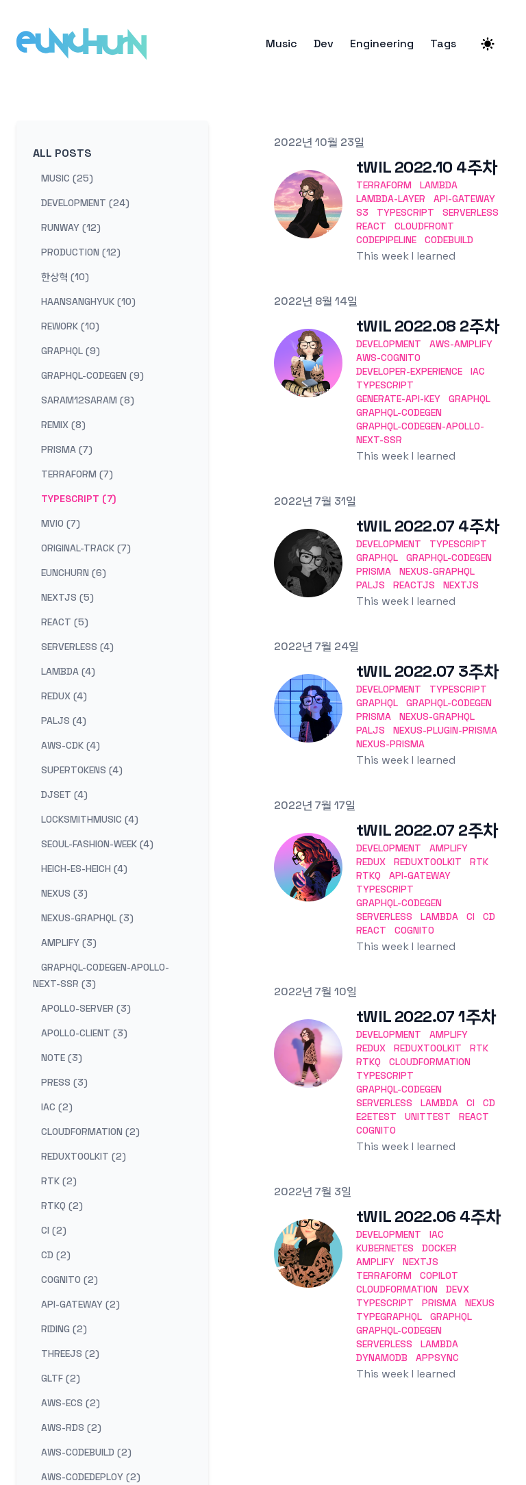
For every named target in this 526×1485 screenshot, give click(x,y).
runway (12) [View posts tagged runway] (71, 227)
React (371, 930)
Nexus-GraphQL (437, 571)
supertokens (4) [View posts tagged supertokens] (82, 770)
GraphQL (469, 398)
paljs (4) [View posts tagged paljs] (63, 720)
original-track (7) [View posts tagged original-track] (86, 548)
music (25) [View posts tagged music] (67, 178)
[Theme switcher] (487, 44)
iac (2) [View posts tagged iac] (57, 1107)
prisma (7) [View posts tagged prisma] (66, 449)
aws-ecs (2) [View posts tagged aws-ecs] (70, 1403)
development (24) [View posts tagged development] (85, 203)
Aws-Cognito (388, 357)
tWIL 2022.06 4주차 (428, 1216)
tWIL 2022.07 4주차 (427, 525)
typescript (405, 212)
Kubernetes (385, 1248)
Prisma (373, 571)
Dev (324, 44)
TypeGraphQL (389, 1316)
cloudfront (424, 226)
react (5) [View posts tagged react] (64, 622)
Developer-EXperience (409, 371)
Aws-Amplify (460, 344)
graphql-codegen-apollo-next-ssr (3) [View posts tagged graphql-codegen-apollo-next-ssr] (101, 975)
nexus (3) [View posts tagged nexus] (64, 893)
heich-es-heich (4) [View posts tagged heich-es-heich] (84, 868)
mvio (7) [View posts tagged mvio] (60, 523)
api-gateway (464, 198)
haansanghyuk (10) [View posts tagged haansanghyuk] (88, 301)
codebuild (449, 240)
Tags (443, 44)
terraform (384, 185)
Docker (439, 1248)
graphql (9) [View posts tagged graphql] (70, 351)
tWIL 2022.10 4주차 (426, 166)
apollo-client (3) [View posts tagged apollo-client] (84, 1033)
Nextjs (461, 585)
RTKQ (368, 875)
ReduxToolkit (428, 862)
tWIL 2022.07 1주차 (426, 1016)
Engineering (382, 44)
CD (489, 916)
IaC (478, 371)
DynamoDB (382, 1357)
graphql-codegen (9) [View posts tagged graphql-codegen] (92, 375)
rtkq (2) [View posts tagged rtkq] (62, 1205)
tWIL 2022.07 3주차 (427, 671)
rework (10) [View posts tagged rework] (70, 326)
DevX (457, 1289)
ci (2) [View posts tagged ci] (53, 1230)
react (371, 226)
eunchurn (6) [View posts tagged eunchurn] (73, 572)
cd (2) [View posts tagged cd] (56, 1255)
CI (470, 916)
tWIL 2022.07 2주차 (427, 829)
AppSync (437, 1357)
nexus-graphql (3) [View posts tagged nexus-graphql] (87, 918)
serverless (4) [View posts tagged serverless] (77, 646)
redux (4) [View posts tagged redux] (64, 696)
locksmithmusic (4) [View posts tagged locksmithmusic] (89, 819)
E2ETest (376, 1116)
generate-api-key (398, 398)
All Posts (62, 153)
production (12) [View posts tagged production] (81, 252)
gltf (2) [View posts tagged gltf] (60, 1378)
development (388, 344)
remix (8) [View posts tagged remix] (63, 425)
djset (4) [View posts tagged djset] (64, 794)
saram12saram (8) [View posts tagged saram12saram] (87, 400)
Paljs (370, 585)
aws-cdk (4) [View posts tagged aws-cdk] (70, 745)
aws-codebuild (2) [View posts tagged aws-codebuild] (86, 1452)
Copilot (439, 1275)
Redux (371, 862)
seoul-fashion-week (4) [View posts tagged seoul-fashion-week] (97, 844)
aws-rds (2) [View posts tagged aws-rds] (71, 1427)
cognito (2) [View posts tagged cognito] (69, 1279)
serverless (470, 212)
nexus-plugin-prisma (445, 730)
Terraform (384, 1275)
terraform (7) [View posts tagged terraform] (77, 474)
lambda (439, 185)
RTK (479, 862)
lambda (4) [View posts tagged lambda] (68, 671)
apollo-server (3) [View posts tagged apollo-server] (86, 1008)
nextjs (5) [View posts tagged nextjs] (67, 597)
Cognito (414, 930)
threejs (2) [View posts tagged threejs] (70, 1353)
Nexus (479, 1303)
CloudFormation (430, 1062)
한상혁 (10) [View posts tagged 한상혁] (65, 277)
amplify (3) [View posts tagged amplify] (69, 942)
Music (281, 44)
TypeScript (385, 385)
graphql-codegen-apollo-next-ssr (420, 433)
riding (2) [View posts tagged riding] (64, 1329)
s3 (362, 212)
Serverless (384, 916)
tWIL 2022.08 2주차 (427, 325)
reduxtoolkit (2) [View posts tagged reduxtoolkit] (83, 1156)
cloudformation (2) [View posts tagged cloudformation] (90, 1131)
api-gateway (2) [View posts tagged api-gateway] (80, 1304)
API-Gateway (420, 875)
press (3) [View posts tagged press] (64, 1082)
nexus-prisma (390, 744)
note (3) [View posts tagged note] (61, 1057)
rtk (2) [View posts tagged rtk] (59, 1181)
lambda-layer (390, 198)
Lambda (439, 916)
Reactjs (414, 585)
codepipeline (386, 240)
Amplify (448, 848)
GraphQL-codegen (399, 412)
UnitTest (428, 1116)
